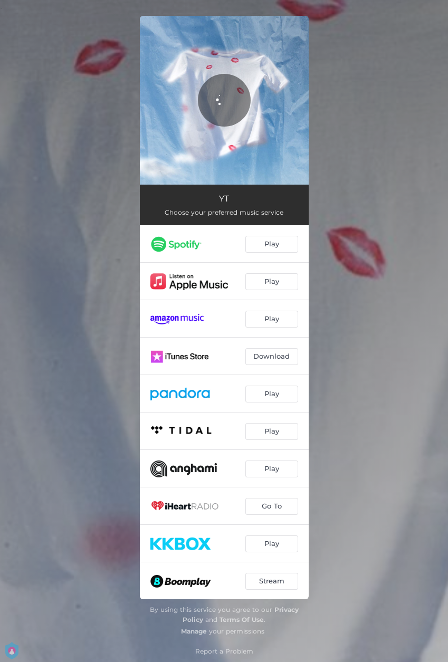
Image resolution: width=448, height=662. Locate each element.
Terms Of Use (242, 619)
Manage (194, 631)
